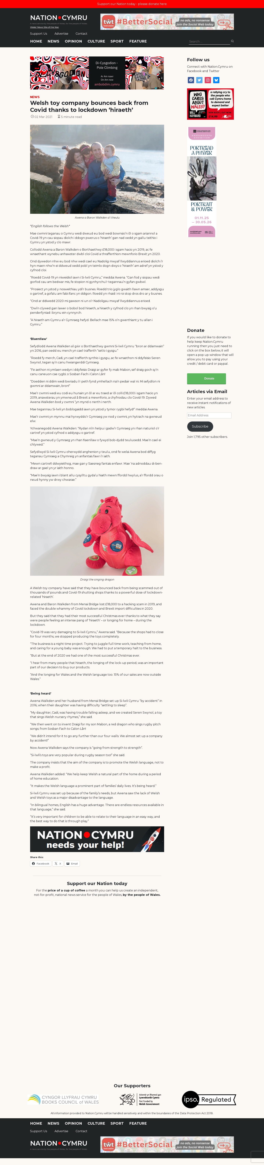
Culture (96, 41)
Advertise (61, 33)
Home (36, 41)
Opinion (73, 41)
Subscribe (200, 426)
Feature (138, 41)
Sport (117, 41)
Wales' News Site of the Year (44, 27)
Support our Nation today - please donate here (132, 4)
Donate (209, 378)
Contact (81, 33)
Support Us (38, 33)
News (53, 41)
